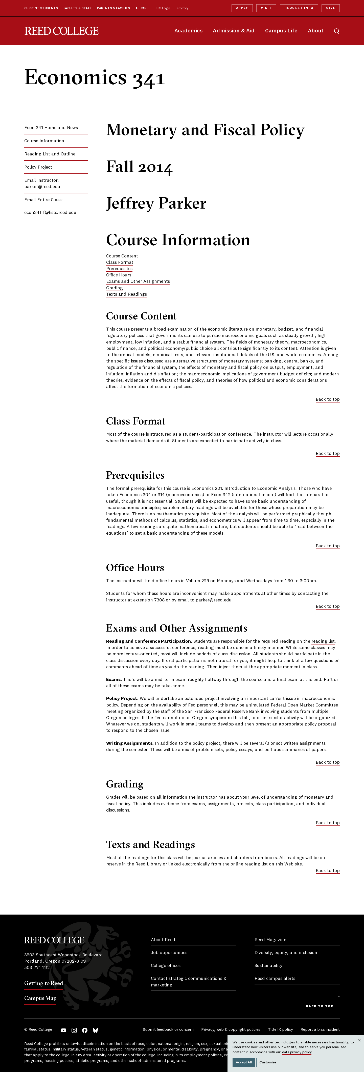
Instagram (74, 1030)
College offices (165, 965)
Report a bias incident (320, 1030)
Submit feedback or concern (168, 1030)
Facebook (84, 1030)
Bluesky (95, 1030)
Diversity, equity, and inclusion (286, 952)
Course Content (122, 256)
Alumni (141, 8)
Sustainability (268, 965)
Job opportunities (169, 952)
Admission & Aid (234, 31)
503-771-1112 (37, 967)
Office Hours (118, 275)
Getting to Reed (43, 983)
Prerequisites (119, 269)
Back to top (328, 399)
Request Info (298, 8)
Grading (114, 288)
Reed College (61, 31)
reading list (323, 641)
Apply (242, 8)
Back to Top (320, 1006)
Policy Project (38, 167)
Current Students (41, 8)
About (316, 31)
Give (330, 8)
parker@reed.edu (42, 187)
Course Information (44, 141)
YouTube (63, 1030)
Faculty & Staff (77, 8)
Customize (268, 1062)
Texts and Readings (126, 294)
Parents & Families (113, 8)
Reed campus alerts (275, 978)
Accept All (244, 1062)
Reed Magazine (270, 940)
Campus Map (40, 998)
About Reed (163, 940)
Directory (182, 8)
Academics (188, 31)
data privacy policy (296, 1052)
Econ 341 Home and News (51, 128)
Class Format (119, 262)
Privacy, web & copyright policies (230, 1030)
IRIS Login (163, 8)
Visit (266, 8)
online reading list (249, 864)
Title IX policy (280, 1030)
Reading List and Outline (49, 154)
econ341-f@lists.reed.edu (50, 212)
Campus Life (281, 31)
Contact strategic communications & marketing (188, 981)
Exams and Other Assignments (138, 281)
